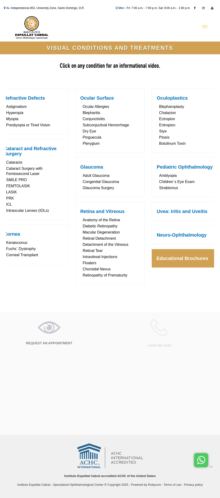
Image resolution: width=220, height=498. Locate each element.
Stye (163, 131)
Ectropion (167, 119)
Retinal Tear (93, 251)
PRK (10, 198)
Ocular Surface (97, 98)
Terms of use (172, 484)
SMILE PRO (16, 180)
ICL (9, 204)
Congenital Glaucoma (101, 182)
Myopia (12, 119)
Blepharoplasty (171, 107)
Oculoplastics (172, 98)
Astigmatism (16, 107)
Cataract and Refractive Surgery (30, 151)
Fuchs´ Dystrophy (21, 249)
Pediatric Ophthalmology (185, 167)
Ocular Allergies (96, 107)
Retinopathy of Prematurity (105, 275)
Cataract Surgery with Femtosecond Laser (24, 171)
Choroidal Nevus (97, 269)
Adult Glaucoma (96, 176)
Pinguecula (92, 137)
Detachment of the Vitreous (106, 245)
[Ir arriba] (211, 466)
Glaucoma (91, 167)
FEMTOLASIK (18, 186)
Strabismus (168, 188)
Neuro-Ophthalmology (182, 235)
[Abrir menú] (205, 26)
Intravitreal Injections (100, 257)
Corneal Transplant (22, 255)
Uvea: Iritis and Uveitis (182, 211)
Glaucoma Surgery (98, 188)
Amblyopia (168, 176)
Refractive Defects (24, 98)
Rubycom (154, 484)
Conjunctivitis (94, 119)
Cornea (12, 234)
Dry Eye (89, 131)
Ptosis (164, 137)
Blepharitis (91, 113)
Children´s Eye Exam (176, 182)
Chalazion (167, 113)
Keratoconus (16, 243)
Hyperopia (14, 113)
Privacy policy (193, 484)
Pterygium (91, 143)
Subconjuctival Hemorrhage (106, 125)
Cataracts (14, 162)
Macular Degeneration (101, 232)
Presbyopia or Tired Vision (28, 125)
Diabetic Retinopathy (100, 226)
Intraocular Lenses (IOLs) (27, 211)
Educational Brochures (182, 258)
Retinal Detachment (99, 238)
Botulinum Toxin (172, 143)
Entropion (167, 125)
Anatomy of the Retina (101, 220)
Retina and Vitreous (102, 211)
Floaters (89, 263)
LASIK (11, 192)
